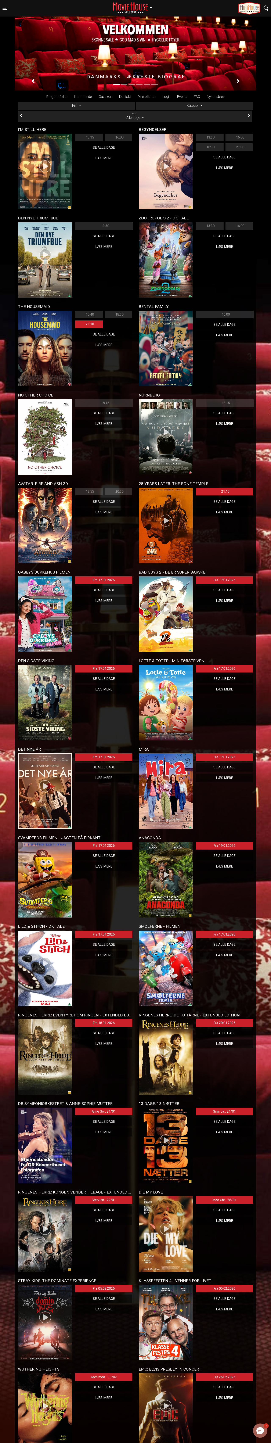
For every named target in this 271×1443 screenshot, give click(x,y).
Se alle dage (104, 148)
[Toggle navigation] (5, 8)
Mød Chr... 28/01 (224, 1200)
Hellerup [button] (134, 5)
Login (166, 97)
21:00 (240, 147)
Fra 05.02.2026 (104, 1288)
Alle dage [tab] (135, 116)
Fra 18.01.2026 (104, 1023)
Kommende (83, 97)
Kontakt (125, 97)
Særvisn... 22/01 (104, 1200)
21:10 (90, 324)
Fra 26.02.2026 (224, 1377)
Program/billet (57, 97)
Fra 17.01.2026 (104, 580)
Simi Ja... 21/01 (224, 1111)
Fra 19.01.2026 (224, 846)
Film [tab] (75, 106)
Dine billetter (147, 97)
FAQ (197, 97)
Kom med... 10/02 (104, 1377)
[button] (33, 81)
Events (182, 97)
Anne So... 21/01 (104, 1111)
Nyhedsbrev (216, 97)
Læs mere (103, 158)
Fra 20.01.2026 (224, 1023)
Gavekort (105, 97)
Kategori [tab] (193, 106)
